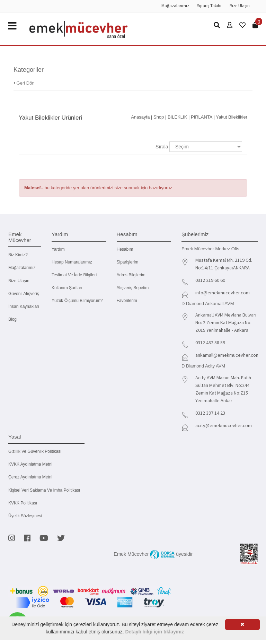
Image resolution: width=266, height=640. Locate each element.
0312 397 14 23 (210, 413)
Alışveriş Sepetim (133, 287)
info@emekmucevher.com (222, 292)
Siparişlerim (128, 262)
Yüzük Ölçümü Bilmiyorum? (77, 300)
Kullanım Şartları (67, 287)
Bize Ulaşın (240, 6)
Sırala (162, 146)
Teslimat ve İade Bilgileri (74, 275)
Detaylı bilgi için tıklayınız (154, 631)
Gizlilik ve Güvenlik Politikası (34, 451)
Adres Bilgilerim (131, 275)
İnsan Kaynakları (23, 306)
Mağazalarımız (175, 6)
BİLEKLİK (177, 117)
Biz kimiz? (18, 254)
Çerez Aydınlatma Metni (30, 477)
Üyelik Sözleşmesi (25, 515)
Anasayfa (140, 117)
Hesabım (125, 249)
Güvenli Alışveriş (23, 293)
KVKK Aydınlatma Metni (30, 464)
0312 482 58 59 (210, 342)
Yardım (58, 249)
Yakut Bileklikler (231, 117)
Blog (12, 319)
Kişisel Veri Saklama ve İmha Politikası (44, 490)
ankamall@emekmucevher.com (227, 355)
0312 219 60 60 (210, 280)
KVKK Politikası (22, 503)
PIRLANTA (201, 117)
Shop (158, 117)
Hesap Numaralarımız (72, 262)
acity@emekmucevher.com (223, 425)
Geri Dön (24, 83)
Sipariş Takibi (209, 6)
